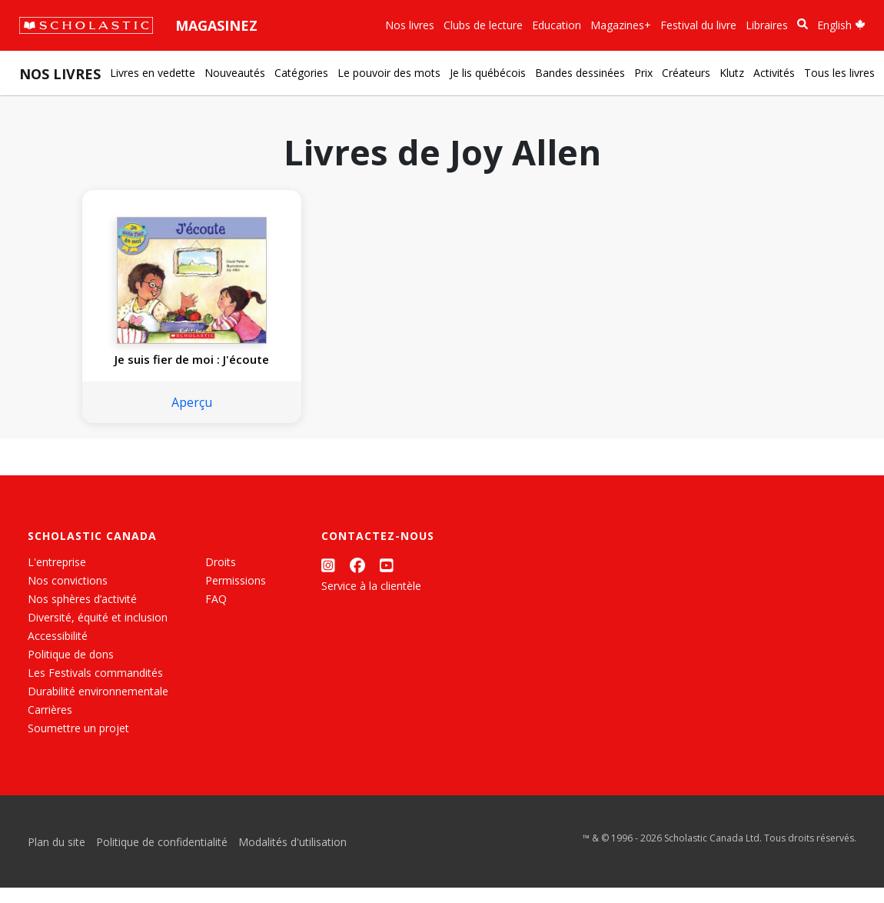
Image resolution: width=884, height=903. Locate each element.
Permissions (235, 595)
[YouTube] (387, 580)
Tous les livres (839, 72)
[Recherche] (802, 24)
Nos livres (409, 25)
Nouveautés (234, 72)
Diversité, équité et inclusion (98, 632)
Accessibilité (58, 651)
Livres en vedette (152, 72)
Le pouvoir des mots (388, 72)
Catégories (301, 72)
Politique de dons (71, 669)
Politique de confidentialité (162, 857)
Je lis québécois (488, 72)
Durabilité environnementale (98, 706)
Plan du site (56, 857)
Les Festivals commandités (95, 688)
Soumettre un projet (78, 743)
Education (556, 25)
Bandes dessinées (580, 72)
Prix (643, 72)
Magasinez (216, 25)
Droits (220, 577)
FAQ (216, 614)
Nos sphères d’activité (82, 614)
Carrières (50, 725)
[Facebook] (357, 580)
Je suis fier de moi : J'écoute (166, 367)
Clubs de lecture (483, 25)
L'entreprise (57, 577)
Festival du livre (698, 25)
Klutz (731, 72)
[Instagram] (328, 580)
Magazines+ (620, 25)
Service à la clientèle (371, 601)
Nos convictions (68, 595)
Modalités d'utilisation (292, 857)
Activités (774, 72)
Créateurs (686, 72)
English (841, 25)
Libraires (767, 25)
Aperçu (166, 417)
